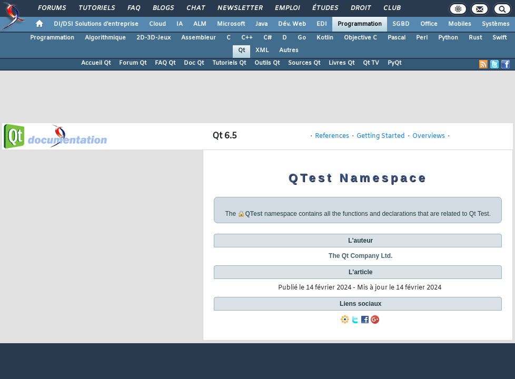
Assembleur (198, 38)
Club (391, 8)
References (332, 136)
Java (261, 24)
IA (179, 24)
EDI (321, 24)
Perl (422, 38)
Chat (195, 8)
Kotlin (324, 38)
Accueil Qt (96, 63)
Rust (475, 38)
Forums (51, 8)
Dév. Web (292, 24)
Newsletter (239, 8)
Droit (360, 8)
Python (448, 38)
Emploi (286, 8)
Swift (499, 38)
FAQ (133, 8)
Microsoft (231, 24)
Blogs (162, 8)
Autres (289, 50)
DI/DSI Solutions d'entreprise (96, 24)
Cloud (157, 24)
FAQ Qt (165, 63)
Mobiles (459, 24)
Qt (241, 50)
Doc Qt (194, 63)
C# (267, 38)
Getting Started (380, 136)
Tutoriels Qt (229, 63)
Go (302, 38)
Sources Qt (304, 63)
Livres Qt (341, 63)
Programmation (360, 24)
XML (262, 50)
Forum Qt (132, 63)
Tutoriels (96, 8)
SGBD (401, 24)
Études (325, 8)
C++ (247, 38)
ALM (199, 24)
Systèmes (496, 24)
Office (429, 24)
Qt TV (371, 63)
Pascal (396, 38)
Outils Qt (267, 63)
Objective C (360, 38)
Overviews (428, 136)
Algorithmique (105, 38)
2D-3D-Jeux (153, 38)
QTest (254, 213)
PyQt (394, 63)
